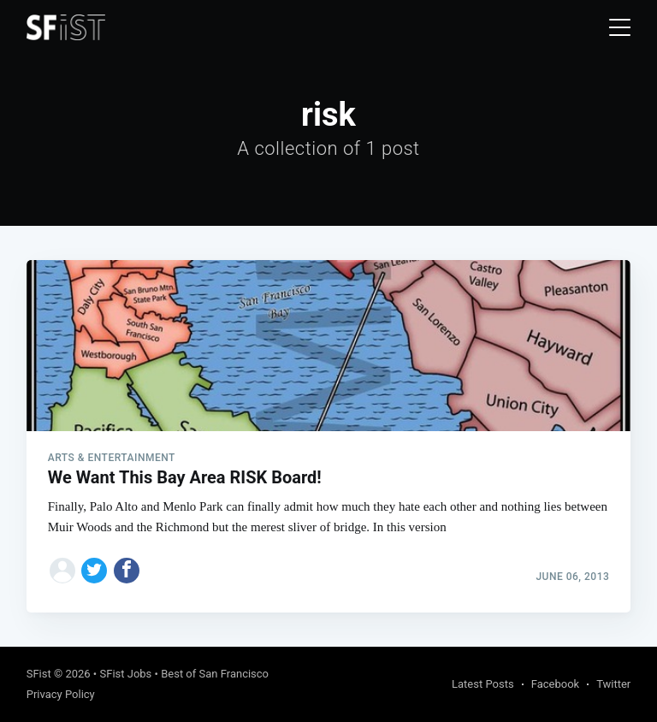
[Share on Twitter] (94, 570)
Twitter (613, 684)
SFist (39, 673)
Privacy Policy (61, 694)
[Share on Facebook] (126, 570)
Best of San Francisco (215, 673)
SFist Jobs (125, 673)
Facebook (555, 684)
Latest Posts (483, 684)
